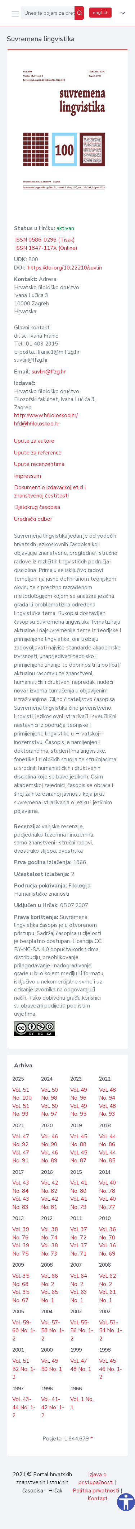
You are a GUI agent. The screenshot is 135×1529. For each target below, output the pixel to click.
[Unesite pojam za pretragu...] (48, 13)
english (100, 12)
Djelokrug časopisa (37, 507)
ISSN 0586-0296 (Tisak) (45, 239)
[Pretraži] (79, 13)
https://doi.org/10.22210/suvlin (65, 267)
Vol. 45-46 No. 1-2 (110, 1369)
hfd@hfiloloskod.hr (36, 423)
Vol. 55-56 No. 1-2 (81, 1330)
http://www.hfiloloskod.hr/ (46, 415)
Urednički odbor (33, 519)
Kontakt (97, 1498)
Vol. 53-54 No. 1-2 (110, 1330)
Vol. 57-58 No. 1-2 (52, 1330)
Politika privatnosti (96, 1490)
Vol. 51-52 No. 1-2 (23, 1369)
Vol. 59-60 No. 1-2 (23, 1330)
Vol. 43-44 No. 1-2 (23, 1407)
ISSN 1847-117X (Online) (46, 248)
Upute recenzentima (39, 464)
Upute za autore (34, 440)
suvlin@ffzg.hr (49, 371)
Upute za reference (38, 452)
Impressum (27, 476)
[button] (121, 13)
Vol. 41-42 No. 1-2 (52, 1407)
